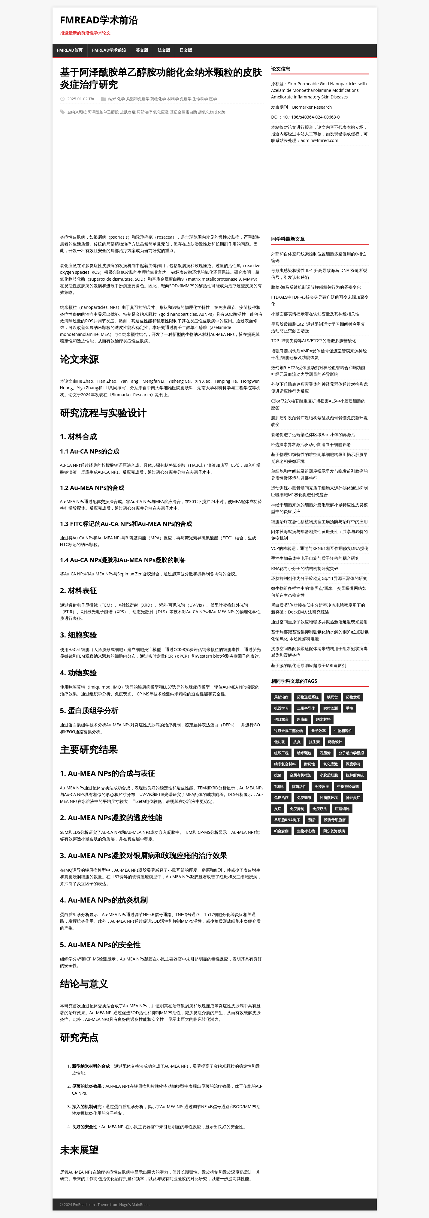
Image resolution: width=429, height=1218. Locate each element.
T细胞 (278, 786)
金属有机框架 (300, 775)
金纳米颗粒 (77, 112)
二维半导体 (306, 708)
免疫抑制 (297, 808)
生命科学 (200, 98)
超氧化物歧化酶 (211, 112)
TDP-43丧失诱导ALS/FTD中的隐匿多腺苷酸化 (313, 340)
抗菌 (277, 775)
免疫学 (186, 98)
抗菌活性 (299, 786)
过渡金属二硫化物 (288, 730)
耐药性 (309, 764)
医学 (213, 98)
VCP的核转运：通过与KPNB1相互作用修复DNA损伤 (319, 548)
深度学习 (353, 764)
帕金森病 (281, 831)
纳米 (112, 98)
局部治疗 (144, 112)
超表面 (302, 719)
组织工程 (281, 752)
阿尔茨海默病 (334, 831)
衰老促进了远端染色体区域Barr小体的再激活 (313, 434)
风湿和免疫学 (138, 98)
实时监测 (330, 708)
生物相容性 (343, 730)
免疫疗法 (320, 808)
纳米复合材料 (285, 764)
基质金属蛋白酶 (183, 112)
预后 (312, 819)
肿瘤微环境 (329, 797)
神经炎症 (353, 797)
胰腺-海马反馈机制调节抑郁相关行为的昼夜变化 (316, 287)
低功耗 (279, 741)
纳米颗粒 (304, 752)
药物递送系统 (308, 697)
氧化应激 (161, 112)
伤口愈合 (281, 719)
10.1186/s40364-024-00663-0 (311, 117)
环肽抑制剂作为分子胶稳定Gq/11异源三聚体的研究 (319, 578)
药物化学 (158, 98)
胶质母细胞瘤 (335, 819)
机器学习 (281, 708)
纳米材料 (323, 719)
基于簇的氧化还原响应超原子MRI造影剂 (308, 665)
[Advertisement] (214, 179)
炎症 (277, 808)
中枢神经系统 (348, 786)
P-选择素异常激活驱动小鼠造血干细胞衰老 (311, 444)
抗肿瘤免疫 (355, 775)
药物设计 (335, 741)
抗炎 (297, 741)
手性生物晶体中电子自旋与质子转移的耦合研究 (315, 558)
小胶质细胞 (329, 775)
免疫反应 (322, 786)
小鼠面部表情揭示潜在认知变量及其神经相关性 (315, 314)
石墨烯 (325, 752)
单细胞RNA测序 (287, 819)
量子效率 (318, 730)
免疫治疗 (281, 797)
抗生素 (314, 741)
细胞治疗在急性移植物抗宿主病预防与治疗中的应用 (319, 521)
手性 (349, 708)
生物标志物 (306, 831)
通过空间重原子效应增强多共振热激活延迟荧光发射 (319, 622)
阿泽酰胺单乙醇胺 (103, 112)
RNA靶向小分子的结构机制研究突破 (304, 568)
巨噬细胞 (342, 808)
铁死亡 (332, 697)
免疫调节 (304, 797)
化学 (121, 98)
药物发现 (353, 697)
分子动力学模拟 (351, 752)
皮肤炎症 (128, 112)
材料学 (173, 98)
